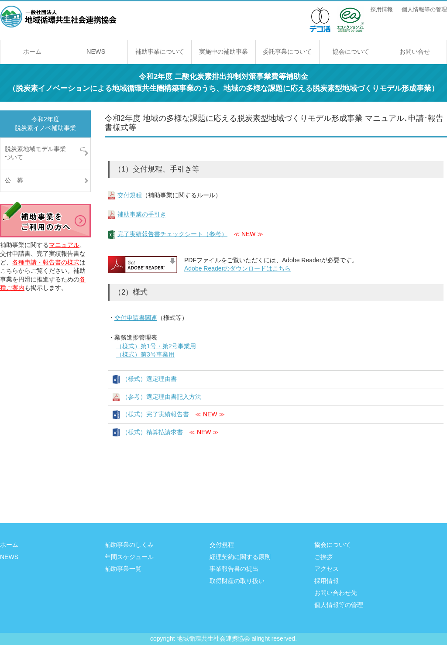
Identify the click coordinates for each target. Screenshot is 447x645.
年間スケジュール (129, 556)
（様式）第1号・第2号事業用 (156, 346)
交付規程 (129, 195)
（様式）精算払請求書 (152, 432)
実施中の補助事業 (223, 51)
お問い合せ (414, 51)
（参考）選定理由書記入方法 (161, 396)
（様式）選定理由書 (149, 378)
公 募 (14, 180)
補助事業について (159, 51)
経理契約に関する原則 (240, 556)
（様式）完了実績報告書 (155, 414)
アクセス (326, 568)
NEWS (95, 51)
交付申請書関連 (135, 317)
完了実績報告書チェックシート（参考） (172, 233)
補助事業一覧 (123, 568)
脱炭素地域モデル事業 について (45, 153)
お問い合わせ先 (335, 592)
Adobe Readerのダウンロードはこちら (237, 268)
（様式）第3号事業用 (145, 354)
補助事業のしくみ (129, 544)
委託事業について (287, 51)
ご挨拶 (323, 556)
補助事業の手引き (141, 214)
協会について (351, 51)
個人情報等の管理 (424, 10)
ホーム (32, 51)
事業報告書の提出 (234, 568)
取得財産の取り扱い (237, 580)
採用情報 (381, 10)
